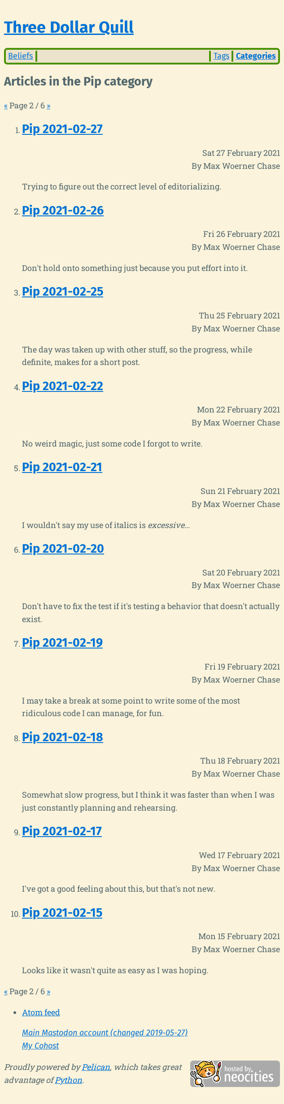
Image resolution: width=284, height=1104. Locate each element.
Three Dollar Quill (69, 27)
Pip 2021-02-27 (62, 129)
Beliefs (20, 56)
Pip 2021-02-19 (62, 643)
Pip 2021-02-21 (62, 467)
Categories (256, 56)
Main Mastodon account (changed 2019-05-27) (105, 1033)
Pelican (96, 1066)
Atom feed (41, 1012)
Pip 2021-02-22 (62, 386)
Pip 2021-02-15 (62, 913)
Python (68, 1079)
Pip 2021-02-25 (62, 291)
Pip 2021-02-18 (62, 737)
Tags (221, 56)
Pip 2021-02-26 (63, 210)
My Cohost (40, 1046)
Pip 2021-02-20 (63, 548)
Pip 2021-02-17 (62, 831)
